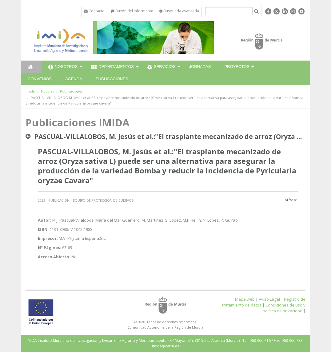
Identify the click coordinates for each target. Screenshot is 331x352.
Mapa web (245, 299)
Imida (30, 91)
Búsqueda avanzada (179, 11)
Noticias (47, 91)
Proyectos (236, 66)
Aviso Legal (269, 299)
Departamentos (112, 67)
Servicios (161, 67)
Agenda (73, 79)
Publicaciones (112, 79)
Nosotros (63, 67)
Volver (291, 199)
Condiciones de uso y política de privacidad (284, 308)
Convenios (40, 79)
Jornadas (200, 66)
